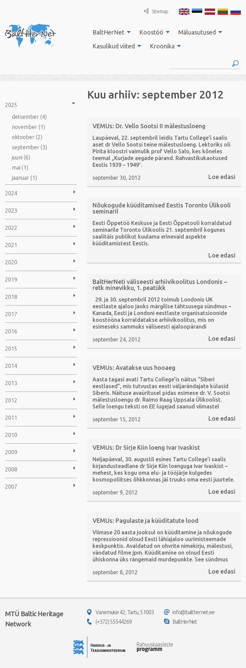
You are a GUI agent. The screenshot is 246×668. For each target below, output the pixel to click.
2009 (11, 452)
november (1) (28, 127)
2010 (11, 435)
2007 (11, 487)
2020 (11, 262)
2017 (11, 314)
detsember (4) (29, 117)
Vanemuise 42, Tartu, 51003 (120, 612)
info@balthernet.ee (189, 612)
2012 (11, 400)
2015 (11, 349)
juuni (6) (21, 157)
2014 (11, 366)
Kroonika (162, 46)
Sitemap (156, 11)
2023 (11, 210)
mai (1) (20, 167)
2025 (11, 105)
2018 (11, 297)
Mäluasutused (197, 32)
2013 (11, 383)
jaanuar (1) (24, 178)
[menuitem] (109, 32)
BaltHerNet (108, 32)
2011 (11, 418)
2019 (11, 279)
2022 (11, 228)
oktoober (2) (27, 137)
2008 (11, 469)
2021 (11, 245)
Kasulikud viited (114, 46)
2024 (11, 193)
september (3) (29, 147)
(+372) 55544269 (109, 622)
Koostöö (151, 32)
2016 (11, 331)
